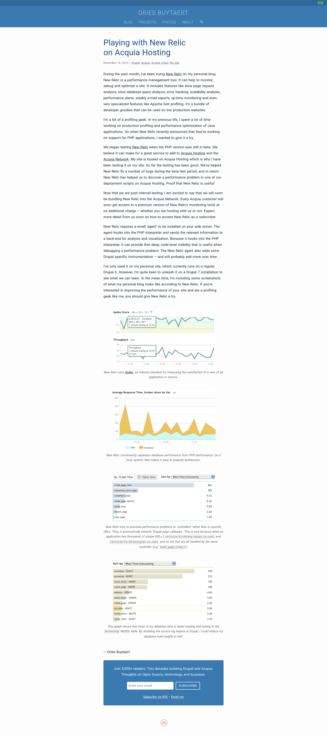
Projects (147, 22)
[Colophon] (163, 725)
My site (174, 62)
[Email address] (150, 686)
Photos (169, 22)
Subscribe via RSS (155, 697)
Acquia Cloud (159, 62)
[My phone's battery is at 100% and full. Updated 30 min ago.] (321, 3)
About (187, 22)
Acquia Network (116, 159)
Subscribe (188, 685)
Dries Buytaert (163, 13)
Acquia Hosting (193, 153)
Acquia (145, 62)
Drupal (136, 62)
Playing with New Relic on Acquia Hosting (144, 47)
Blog (128, 22)
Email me (177, 697)
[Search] (201, 22)
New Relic (174, 74)
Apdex (129, 372)
